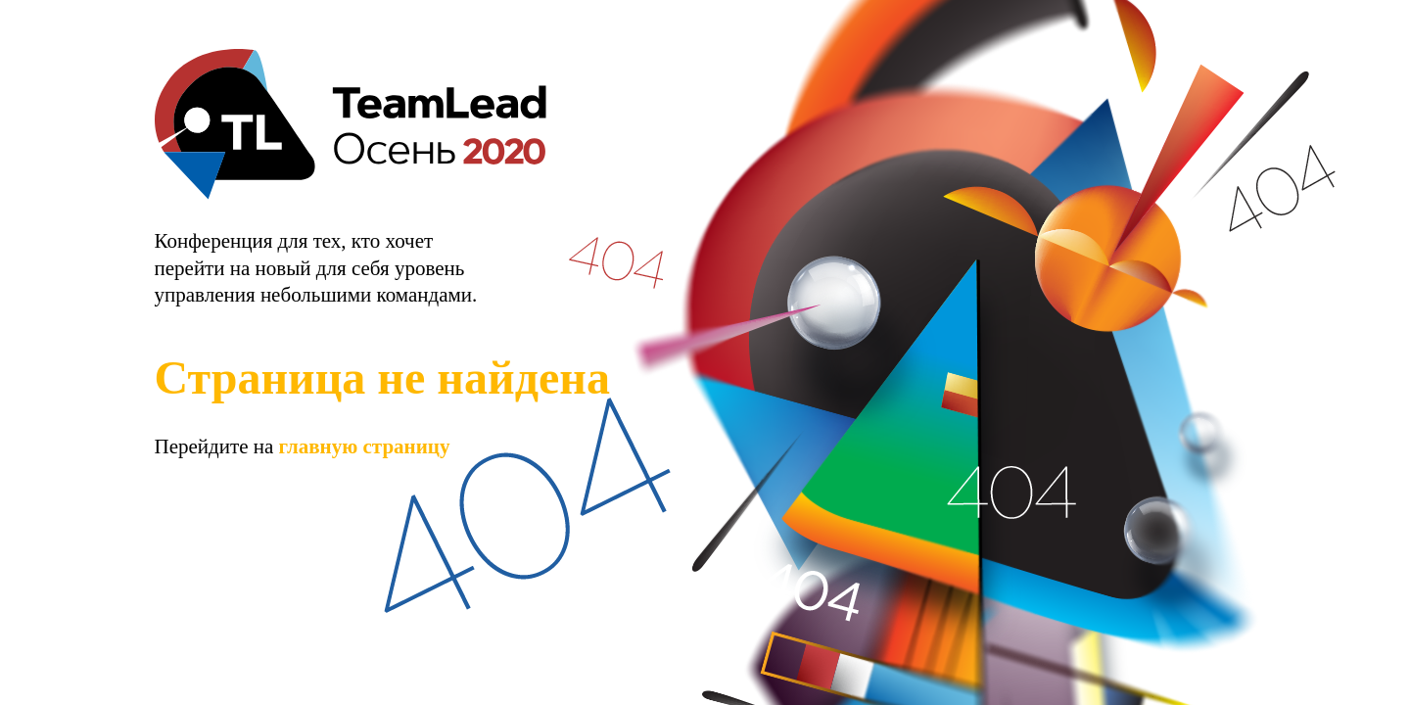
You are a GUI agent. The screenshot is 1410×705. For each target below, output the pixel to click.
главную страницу (364, 446)
